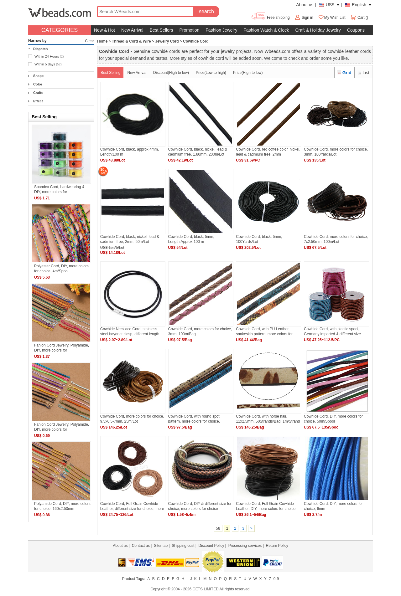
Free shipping (270, 17)
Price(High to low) (248, 72)
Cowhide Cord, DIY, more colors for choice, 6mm (333, 506)
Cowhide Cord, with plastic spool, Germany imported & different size (332, 331)
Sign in (307, 17)
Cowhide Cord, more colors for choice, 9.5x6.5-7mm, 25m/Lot (132, 418)
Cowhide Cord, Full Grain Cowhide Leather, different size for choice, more (132, 506)
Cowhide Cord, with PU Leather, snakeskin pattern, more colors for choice (264, 331)
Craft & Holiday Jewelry (318, 30)
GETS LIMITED (205, 589)
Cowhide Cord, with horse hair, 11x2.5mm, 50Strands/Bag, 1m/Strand (268, 418)
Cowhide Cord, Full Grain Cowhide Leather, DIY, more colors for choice (265, 506)
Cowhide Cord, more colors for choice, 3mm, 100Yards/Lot (336, 151)
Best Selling (110, 72)
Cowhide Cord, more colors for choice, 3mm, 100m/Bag (200, 331)
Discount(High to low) (171, 72)
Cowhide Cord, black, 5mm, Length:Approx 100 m (191, 239)
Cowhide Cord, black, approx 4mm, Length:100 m (129, 151)
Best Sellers (161, 30)
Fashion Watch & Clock (266, 30)
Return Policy (277, 545)
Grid (344, 72)
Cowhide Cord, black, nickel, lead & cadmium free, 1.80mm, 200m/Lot (197, 151)
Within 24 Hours (49, 56)
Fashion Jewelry (221, 30)
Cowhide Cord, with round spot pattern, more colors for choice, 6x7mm (194, 418)
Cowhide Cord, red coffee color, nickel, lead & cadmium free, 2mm (268, 151)
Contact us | (143, 545)
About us (304, 4)
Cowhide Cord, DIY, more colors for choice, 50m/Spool (333, 418)
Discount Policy (211, 545)
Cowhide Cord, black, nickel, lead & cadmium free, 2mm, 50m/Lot (129, 239)
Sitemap (161, 545)
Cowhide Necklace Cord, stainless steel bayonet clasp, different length (129, 331)
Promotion (189, 30)
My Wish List (332, 17)
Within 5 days (48, 64)
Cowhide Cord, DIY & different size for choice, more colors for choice (200, 506)
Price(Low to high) (211, 72)
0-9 (276, 579)
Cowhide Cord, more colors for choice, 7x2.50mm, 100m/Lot (336, 239)
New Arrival (132, 30)
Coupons (356, 30)
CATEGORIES (59, 30)
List (363, 72)
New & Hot (104, 30)
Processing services (245, 545)
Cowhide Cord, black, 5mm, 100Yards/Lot (259, 239)
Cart (358, 17)
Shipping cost (183, 545)
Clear (89, 41)
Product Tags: (133, 579)
